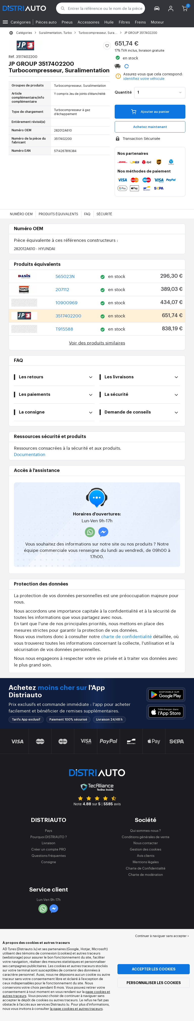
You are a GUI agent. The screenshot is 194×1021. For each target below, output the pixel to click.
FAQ (87, 214)
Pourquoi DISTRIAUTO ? (48, 837)
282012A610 (34, 248)
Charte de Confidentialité (145, 868)
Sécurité (104, 214)
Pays (48, 830)
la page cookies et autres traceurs (76, 1008)
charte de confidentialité (126, 636)
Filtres (124, 22)
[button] (157, 8)
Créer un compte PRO (48, 849)
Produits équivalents (58, 214)
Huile (109, 22)
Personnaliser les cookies (154, 983)
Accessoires (88, 22)
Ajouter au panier (150, 111)
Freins (140, 22)
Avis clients (145, 855)
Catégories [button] (21, 22)
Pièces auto (46, 22)
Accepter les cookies (154, 969)
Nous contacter (145, 843)
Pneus (67, 22)
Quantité (123, 92)
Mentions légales (146, 862)
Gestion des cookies (145, 849)
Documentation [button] (29, 454)
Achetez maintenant (150, 126)
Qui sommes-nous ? (145, 830)
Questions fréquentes (49, 855)
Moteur (157, 22)
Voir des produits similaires (97, 342)
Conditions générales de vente (145, 837)
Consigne (48, 862)
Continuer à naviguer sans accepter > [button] (162, 936)
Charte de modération (145, 874)
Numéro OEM (21, 214)
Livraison (48, 843)
